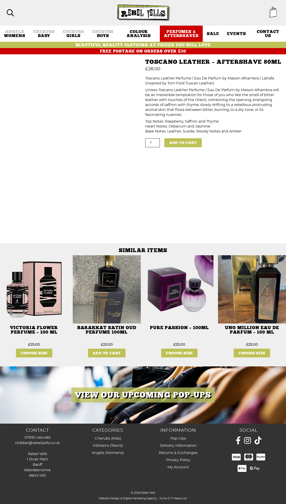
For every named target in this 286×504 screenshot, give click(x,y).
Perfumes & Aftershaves (181, 33)
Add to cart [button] (107, 353)
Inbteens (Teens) (108, 445)
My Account (178, 467)
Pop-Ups (178, 438)
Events (236, 33)
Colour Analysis (139, 33)
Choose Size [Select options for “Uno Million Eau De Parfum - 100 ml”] (252, 353)
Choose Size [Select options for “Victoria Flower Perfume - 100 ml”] (34, 353)
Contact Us (268, 33)
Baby (44, 33)
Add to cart (183, 142)
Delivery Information (178, 445)
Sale (213, 33)
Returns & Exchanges (178, 453)
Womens (14, 33)
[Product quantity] (152, 142)
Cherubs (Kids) (108, 438)
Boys (103, 33)
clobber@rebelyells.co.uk (37, 443)
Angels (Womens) (108, 453)
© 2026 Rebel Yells (143, 492)
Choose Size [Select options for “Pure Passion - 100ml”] (179, 353)
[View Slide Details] (143, 395)
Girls (73, 33)
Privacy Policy (178, 460)
